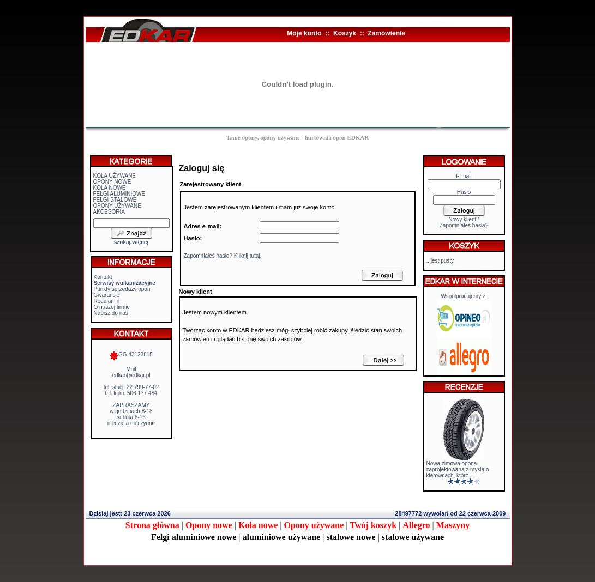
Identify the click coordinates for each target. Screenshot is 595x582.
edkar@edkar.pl (131, 375)
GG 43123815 (131, 354)
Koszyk (344, 33)
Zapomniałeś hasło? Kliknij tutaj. (223, 256)
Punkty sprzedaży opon (122, 289)
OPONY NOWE (112, 182)
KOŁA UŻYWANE (114, 176)
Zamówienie (386, 33)
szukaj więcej (131, 242)
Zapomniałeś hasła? (464, 225)
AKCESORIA (109, 212)
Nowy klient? (463, 219)
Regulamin (107, 301)
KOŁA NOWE (109, 188)
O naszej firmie (112, 307)
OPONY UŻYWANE (117, 206)
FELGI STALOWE (115, 200)
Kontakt (103, 277)
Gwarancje (107, 295)
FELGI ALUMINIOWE (119, 194)
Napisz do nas (111, 313)
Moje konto (304, 33)
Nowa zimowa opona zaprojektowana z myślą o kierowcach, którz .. (457, 469)
